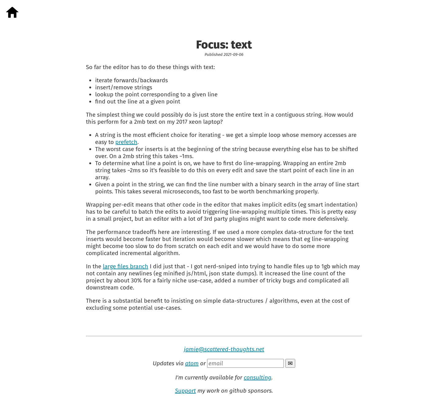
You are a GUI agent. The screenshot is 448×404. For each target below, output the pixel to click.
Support (185, 390)
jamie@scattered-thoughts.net (224, 349)
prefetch (126, 142)
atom (192, 363)
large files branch (125, 266)
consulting (257, 377)
